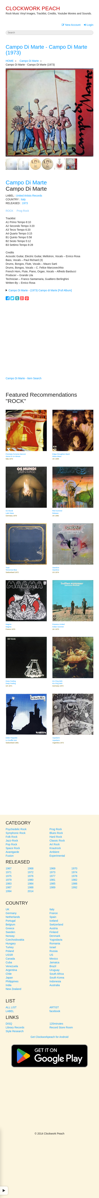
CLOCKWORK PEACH (33, 8)
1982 (74, 879)
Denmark (55, 935)
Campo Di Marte (29, 60)
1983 (9, 883)
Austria (54, 928)
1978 (74, 876)
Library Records (15, 1027)
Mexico (54, 958)
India (8, 985)
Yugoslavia (56, 939)
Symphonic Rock (15, 832)
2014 (30, 891)
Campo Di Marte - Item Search (23, 378)
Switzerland (56, 924)
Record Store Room (61, 1027)
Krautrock (55, 848)
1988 (30, 887)
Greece (10, 928)
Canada (10, 958)
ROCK (9, 210)
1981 (52, 879)
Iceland (54, 920)
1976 (30, 876)
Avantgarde (12, 851)
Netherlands (13, 916)
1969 (52, 868)
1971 (9, 872)
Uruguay (55, 970)
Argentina (11, 970)
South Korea (57, 977)
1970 (74, 868)
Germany (11, 913)
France (54, 913)
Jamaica (54, 962)
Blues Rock (56, 832)
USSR (9, 954)
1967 (9, 868)
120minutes (56, 1023)
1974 (74, 872)
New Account (71, 24)
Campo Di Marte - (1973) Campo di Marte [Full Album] (40, 290)
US (51, 954)
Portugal (10, 920)
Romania (55, 943)
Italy (23, 199)
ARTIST (54, 1007)
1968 (30, 868)
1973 (25, 203)
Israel (53, 947)
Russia (54, 951)
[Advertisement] (49, 332)
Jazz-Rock (12, 840)
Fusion (10, 855)
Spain (53, 916)
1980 (30, 879)
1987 (9, 887)
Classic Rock (57, 840)
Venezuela (12, 966)
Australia (55, 985)
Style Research (15, 1031)
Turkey (10, 947)
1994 (9, 891)
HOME (10, 60)
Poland (10, 951)
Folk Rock (11, 836)
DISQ (9, 1023)
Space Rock (13, 848)
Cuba (9, 962)
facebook (55, 1011)
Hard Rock (56, 836)
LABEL (10, 1011)
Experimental (57, 855)
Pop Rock (11, 844)
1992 (74, 887)
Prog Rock (23, 210)
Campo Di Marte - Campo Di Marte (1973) (46, 50)
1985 (52, 883)
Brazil (53, 966)
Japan (9, 977)
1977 (52, 876)
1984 (30, 883)
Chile (9, 973)
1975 (9, 876)
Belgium (10, 924)
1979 (9, 879)
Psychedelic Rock (16, 829)
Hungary (11, 943)
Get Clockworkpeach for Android (49, 1054)
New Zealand (13, 988)
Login (88, 24)
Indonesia (55, 981)
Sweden (10, 932)
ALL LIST (11, 1007)
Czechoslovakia (15, 939)
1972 (30, 872)
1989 (52, 887)
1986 (74, 883)
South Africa (57, 973)
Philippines (12, 981)
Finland (54, 932)
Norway (10, 935)
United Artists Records (29, 195)
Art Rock (55, 844)
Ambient (54, 851)
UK (7, 909)
